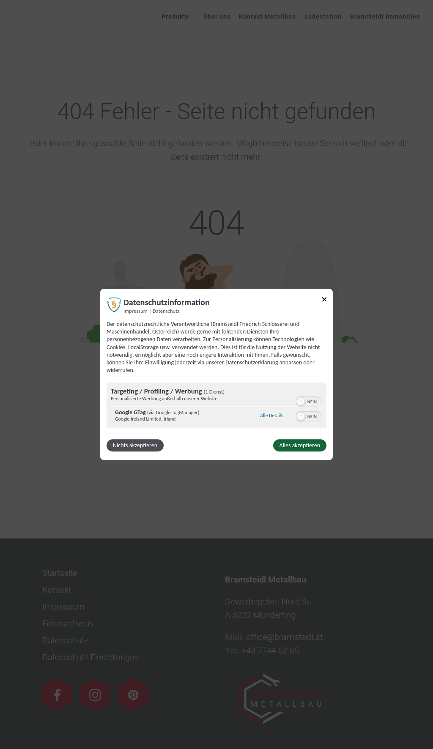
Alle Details (271, 415)
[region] (216, 407)
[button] (300, 402)
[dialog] (216, 374)
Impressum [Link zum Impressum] (135, 311)
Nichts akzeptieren (135, 445)
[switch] (308, 401)
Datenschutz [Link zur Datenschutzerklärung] (166, 311)
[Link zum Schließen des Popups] (324, 300)
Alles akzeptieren (300, 445)
